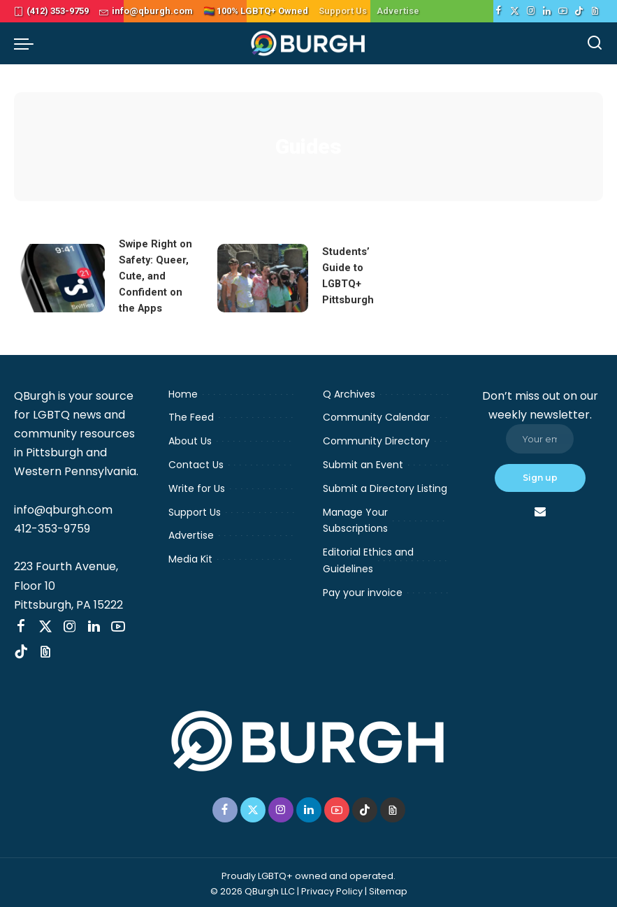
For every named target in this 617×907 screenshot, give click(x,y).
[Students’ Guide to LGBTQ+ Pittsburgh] (262, 276)
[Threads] (595, 11)
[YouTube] (563, 11)
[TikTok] (579, 11)
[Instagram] (531, 11)
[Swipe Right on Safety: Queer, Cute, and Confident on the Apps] (59, 276)
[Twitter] (515, 11)
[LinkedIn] (547, 11)
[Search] (594, 43)
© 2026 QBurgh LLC (252, 888)
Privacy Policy (332, 888)
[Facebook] (499, 11)
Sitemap (388, 888)
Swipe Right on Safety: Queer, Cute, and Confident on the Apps (155, 275)
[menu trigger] (27, 43)
